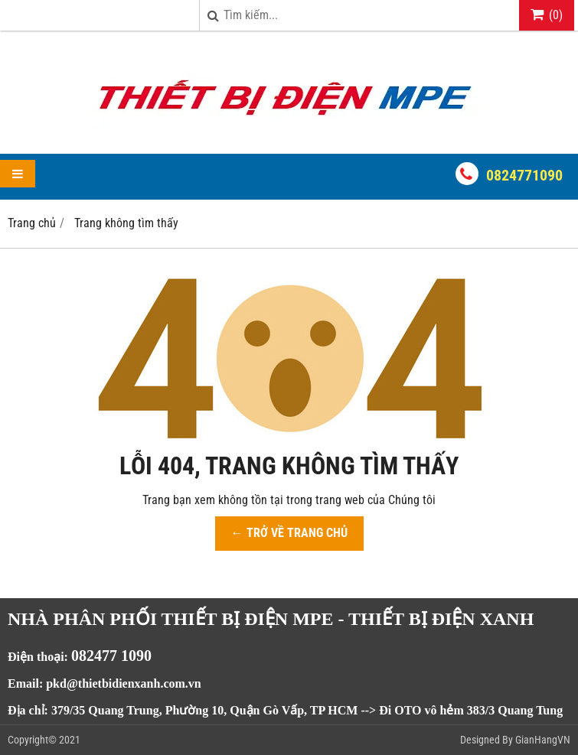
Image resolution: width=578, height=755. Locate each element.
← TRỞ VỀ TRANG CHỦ (289, 533)
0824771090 (524, 175)
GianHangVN (542, 740)
